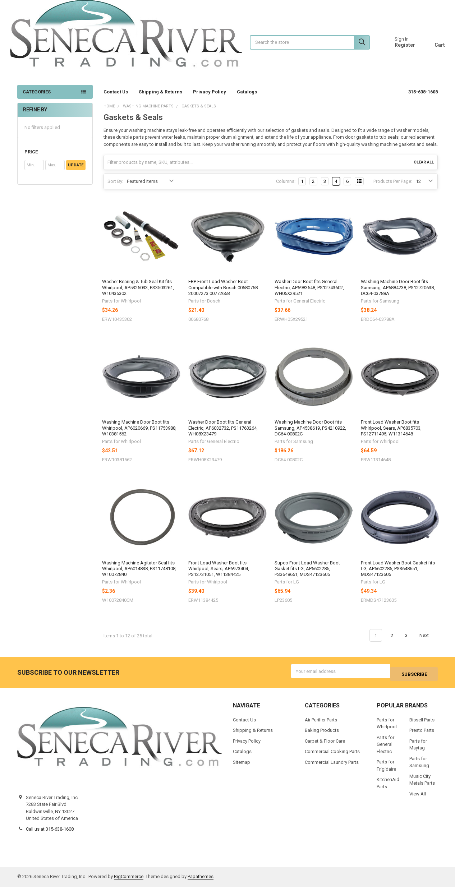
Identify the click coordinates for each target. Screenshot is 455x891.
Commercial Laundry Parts (332, 766)
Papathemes (200, 881)
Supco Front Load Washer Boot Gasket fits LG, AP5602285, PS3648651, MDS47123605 (307, 576)
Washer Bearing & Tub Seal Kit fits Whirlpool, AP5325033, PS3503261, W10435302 (138, 294)
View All (417, 798)
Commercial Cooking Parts (332, 756)
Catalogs (250, 99)
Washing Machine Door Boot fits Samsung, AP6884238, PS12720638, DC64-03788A (398, 294)
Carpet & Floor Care (325, 745)
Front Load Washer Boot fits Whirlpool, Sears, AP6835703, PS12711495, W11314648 (391, 435)
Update (75, 172)
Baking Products (322, 735)
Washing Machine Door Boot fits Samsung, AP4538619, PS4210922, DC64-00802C (310, 435)
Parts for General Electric (385, 748)
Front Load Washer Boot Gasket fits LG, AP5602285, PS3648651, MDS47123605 (398, 576)
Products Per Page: (392, 188)
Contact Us (116, 99)
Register (397, 48)
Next (428, 642)
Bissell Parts (422, 724)
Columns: (285, 188)
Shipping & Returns (160, 99)
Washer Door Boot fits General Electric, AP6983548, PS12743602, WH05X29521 (309, 294)
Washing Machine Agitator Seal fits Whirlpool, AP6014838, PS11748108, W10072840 (139, 576)
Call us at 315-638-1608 (50, 833)
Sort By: (115, 188)
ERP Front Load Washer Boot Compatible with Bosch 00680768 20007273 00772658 (223, 294)
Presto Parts (421, 735)
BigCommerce (128, 881)
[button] (54, 159)
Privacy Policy (209, 99)
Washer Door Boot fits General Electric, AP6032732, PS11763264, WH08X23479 (223, 435)
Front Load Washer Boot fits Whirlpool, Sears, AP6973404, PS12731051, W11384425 (218, 576)
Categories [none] (37, 99)
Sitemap (241, 766)
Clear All (424, 169)
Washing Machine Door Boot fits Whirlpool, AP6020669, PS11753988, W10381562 (139, 435)
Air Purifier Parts (321, 724)
